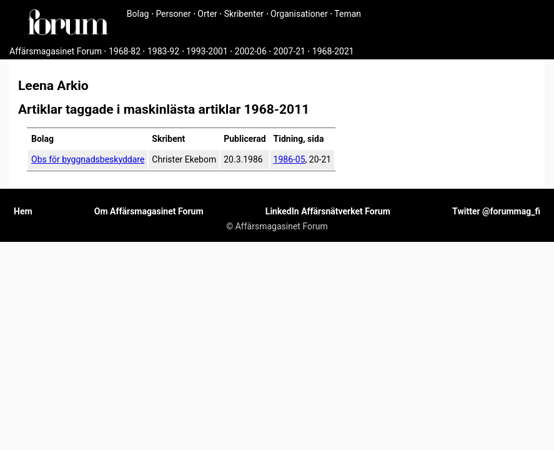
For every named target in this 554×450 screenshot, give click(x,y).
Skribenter (244, 14)
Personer (173, 14)
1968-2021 (333, 51)
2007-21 (289, 51)
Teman (347, 14)
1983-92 (163, 51)
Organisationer (299, 14)
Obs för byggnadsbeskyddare (87, 159)
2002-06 (251, 51)
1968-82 (125, 51)
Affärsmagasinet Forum (55, 51)
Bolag (138, 14)
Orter (207, 14)
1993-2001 (207, 51)
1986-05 (289, 159)
